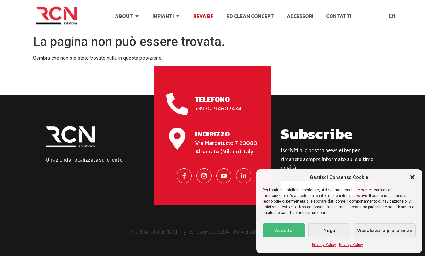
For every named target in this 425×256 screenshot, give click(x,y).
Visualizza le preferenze (384, 230)
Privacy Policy (324, 244)
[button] (412, 177)
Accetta (283, 230)
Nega (329, 230)
